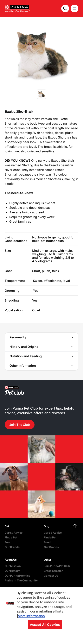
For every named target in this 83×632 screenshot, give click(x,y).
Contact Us (51, 575)
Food (8, 542)
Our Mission (13, 566)
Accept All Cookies (45, 624)
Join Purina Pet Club (57, 566)
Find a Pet (11, 537)
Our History (12, 570)
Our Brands (12, 547)
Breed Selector (53, 570)
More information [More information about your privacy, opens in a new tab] (31, 616)
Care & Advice (13, 532)
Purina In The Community (21, 580)
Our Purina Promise (17, 575)
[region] (41, 609)
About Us (11, 559)
